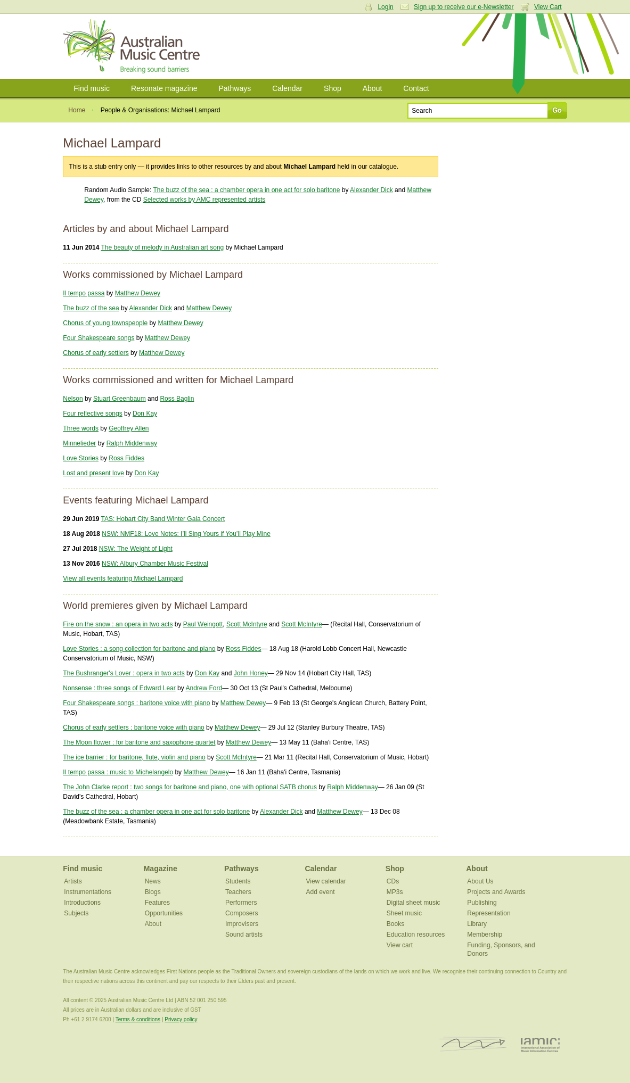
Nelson (73, 398)
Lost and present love (93, 473)
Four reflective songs (92, 413)
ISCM (473, 1044)
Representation (488, 913)
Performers (241, 902)
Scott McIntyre (246, 624)
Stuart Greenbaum (119, 398)
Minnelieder (79, 443)
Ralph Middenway (132, 443)
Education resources (416, 934)
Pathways (235, 88)
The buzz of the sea (91, 308)
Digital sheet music (413, 902)
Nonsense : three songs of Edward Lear (119, 688)
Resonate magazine (164, 88)
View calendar (326, 881)
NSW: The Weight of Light (136, 548)
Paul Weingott (203, 624)
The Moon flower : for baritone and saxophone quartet (139, 742)
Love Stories (81, 458)
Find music (91, 88)
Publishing (481, 902)
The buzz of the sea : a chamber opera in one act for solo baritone (246, 190)
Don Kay (145, 413)
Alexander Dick (371, 190)
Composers (241, 913)
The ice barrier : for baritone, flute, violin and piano (134, 757)
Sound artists (244, 934)
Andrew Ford (203, 688)
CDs (393, 881)
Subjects (76, 913)
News (153, 881)
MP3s (395, 892)
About (372, 88)
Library (477, 924)
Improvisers (241, 924)
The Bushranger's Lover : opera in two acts (123, 673)
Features (157, 902)
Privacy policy (181, 1019)
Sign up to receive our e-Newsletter (463, 7)
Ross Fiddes (126, 458)
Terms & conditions (138, 1019)
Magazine (160, 868)
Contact (416, 88)
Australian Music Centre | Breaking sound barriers (133, 46)
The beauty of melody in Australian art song (162, 247)
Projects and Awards (496, 892)
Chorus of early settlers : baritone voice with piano (133, 727)
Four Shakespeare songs (98, 338)
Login (385, 7)
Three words (81, 428)
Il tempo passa (83, 293)
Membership (484, 934)
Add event (320, 892)
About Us (480, 881)
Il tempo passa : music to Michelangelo (118, 772)
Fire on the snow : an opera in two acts (118, 624)
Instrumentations (87, 892)
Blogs (153, 892)
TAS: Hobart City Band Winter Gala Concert (163, 519)
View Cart (548, 7)
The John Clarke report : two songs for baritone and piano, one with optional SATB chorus (190, 787)
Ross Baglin (177, 398)
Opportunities (164, 913)
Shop (332, 88)
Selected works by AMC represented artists (204, 199)
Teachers (238, 892)
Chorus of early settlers (95, 353)
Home (76, 110)
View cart (400, 945)
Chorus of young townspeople (105, 323)
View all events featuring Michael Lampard (123, 578)
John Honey (251, 673)
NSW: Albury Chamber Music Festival (155, 563)
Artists (72, 881)
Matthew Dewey (137, 293)
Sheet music (404, 913)
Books (395, 924)
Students (237, 881)
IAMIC (540, 1044)
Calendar (287, 88)
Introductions (82, 902)
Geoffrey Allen (129, 428)
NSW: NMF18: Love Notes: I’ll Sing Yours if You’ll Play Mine (186, 534)
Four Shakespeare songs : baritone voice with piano (136, 703)
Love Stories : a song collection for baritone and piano (139, 648)
